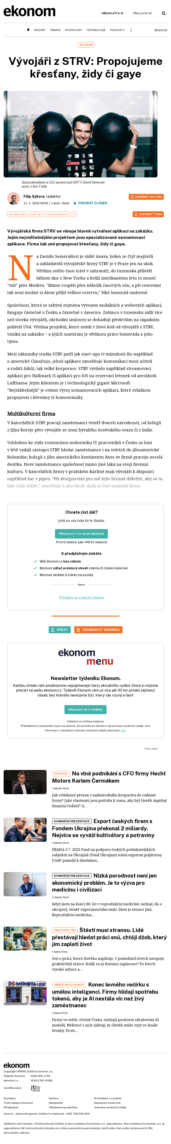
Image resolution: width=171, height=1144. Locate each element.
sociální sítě (17, 214)
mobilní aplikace (57, 214)
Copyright (10, 1071)
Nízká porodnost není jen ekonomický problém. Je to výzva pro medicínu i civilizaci (104, 882)
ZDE (123, 730)
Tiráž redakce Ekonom (18, 1102)
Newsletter (56, 1102)
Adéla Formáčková (51, 1113)
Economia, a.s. (44, 1071)
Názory (39, 30)
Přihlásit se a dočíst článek (81, 597)
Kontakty (10, 1098)
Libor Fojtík (39, 186)
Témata (55, 30)
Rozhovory (73, 30)
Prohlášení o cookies (108, 1098)
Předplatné (11, 1107)
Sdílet (62, 629)
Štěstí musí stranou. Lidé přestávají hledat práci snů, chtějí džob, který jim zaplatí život (109, 937)
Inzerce (8, 1113)
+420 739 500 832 (77, 1113)
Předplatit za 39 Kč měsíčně (81, 533)
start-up (35, 214)
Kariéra (53, 1098)
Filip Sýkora (34, 196)
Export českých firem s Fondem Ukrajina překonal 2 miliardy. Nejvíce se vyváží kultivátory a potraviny (103, 828)
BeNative (160, 30)
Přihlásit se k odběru (85, 709)
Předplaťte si (112, 13)
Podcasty (117, 30)
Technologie (96, 30)
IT (74, 214)
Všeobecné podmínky (63, 1107)
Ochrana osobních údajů (110, 1107)
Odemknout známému (101, 629)
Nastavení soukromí (107, 1102)
